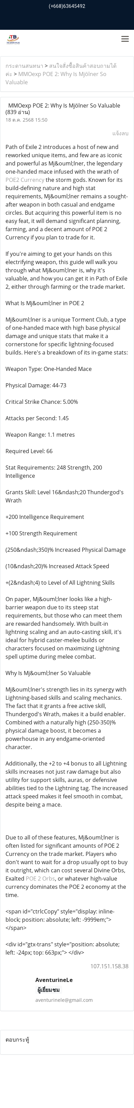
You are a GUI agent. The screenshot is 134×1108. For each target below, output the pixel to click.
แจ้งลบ (120, 133)
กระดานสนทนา (24, 66)
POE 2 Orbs (40, 878)
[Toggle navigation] (125, 39)
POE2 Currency (24, 180)
